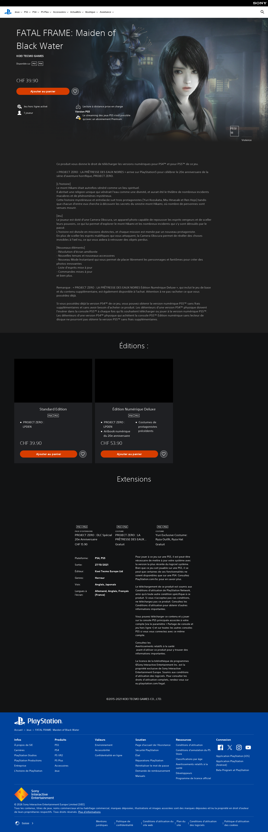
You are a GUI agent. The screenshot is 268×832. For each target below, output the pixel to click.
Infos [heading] (17, 739)
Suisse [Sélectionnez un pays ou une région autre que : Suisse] (24, 823)
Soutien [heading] (140, 739)
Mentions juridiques (102, 823)
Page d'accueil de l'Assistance (153, 745)
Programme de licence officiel (193, 778)
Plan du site (181, 823)
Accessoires (59, 12)
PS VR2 (59, 755)
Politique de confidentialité (124, 823)
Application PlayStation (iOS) (232, 756)
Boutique (90, 12)
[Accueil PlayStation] (8, 12)
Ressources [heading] (183, 739)
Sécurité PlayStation (147, 750)
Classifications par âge (189, 759)
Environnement (103, 745)
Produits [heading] (60, 739)
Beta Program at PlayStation (232, 770)
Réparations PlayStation (149, 760)
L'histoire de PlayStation (28, 770)
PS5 (26, 12)
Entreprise (20, 765)
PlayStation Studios (25, 755)
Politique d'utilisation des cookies (236, 823)
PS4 (34, 12)
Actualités (75, 12)
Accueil (18, 729)
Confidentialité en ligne (108, 755)
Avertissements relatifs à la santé (154, 646)
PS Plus (45, 12)
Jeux (17, 12)
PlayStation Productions (28, 760)
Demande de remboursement (152, 770)
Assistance (105, 12)
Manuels (140, 776)
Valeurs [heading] (100, 739)
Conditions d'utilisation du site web (158, 823)
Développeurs (184, 773)
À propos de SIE (23, 745)
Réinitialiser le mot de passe (152, 765)
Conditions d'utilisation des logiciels (203, 823)
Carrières (19, 750)
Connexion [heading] (223, 739)
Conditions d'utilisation (189, 745)
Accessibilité (102, 750)
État (137, 755)
